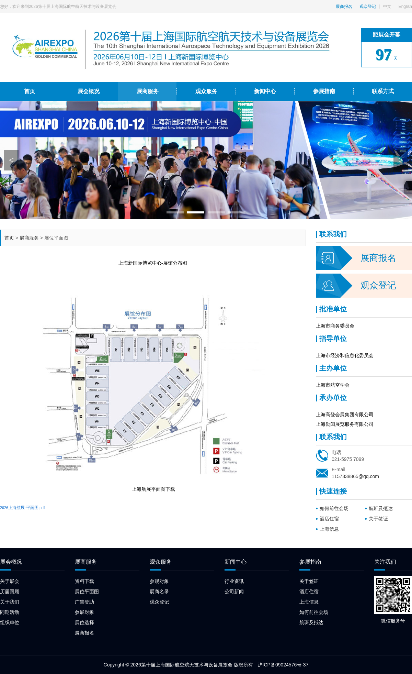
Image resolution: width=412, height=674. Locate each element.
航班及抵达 (381, 508)
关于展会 (9, 581)
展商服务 (29, 238)
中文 (387, 6)
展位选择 (84, 622)
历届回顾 (9, 591)
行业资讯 (234, 581)
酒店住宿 (329, 518)
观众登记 (367, 6)
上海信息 (329, 529)
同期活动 (9, 612)
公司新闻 (234, 591)
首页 (9, 238)
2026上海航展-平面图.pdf (22, 507)
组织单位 (9, 622)
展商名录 (159, 591)
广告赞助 (84, 602)
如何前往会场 (334, 508)
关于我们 (9, 602)
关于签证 (378, 518)
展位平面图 (87, 591)
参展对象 (84, 612)
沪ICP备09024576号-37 (283, 664)
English (405, 6)
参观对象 (159, 581)
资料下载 (84, 581)
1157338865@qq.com (355, 476)
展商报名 (344, 6)
